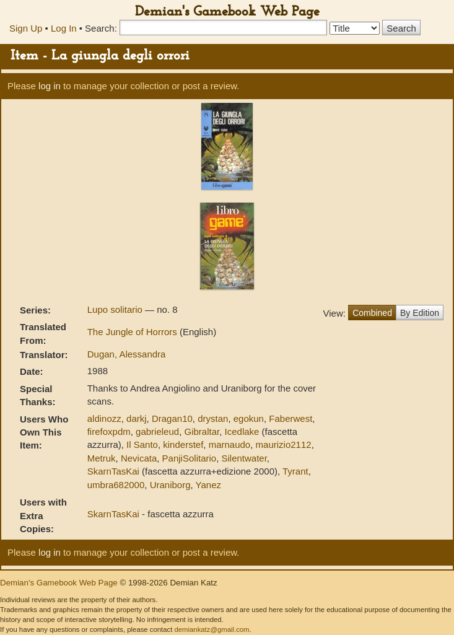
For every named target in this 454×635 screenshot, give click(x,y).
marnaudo (230, 444)
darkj (136, 418)
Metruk (101, 458)
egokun (249, 418)
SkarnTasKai (113, 471)
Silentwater (243, 458)
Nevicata (139, 458)
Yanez (208, 485)
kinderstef (183, 444)
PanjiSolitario (189, 458)
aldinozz (104, 418)
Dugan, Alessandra (126, 354)
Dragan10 (172, 418)
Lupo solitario (116, 309)
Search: (101, 28)
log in (49, 86)
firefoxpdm (109, 431)
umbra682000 (116, 485)
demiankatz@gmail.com (211, 629)
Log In (64, 28)
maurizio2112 (284, 444)
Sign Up (25, 28)
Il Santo (142, 444)
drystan (213, 418)
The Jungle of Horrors (133, 331)
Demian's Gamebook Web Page (227, 12)
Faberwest (290, 418)
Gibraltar (201, 431)
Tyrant (295, 471)
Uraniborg (170, 485)
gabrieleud (157, 431)
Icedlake (242, 431)
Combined (372, 313)
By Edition (419, 313)
